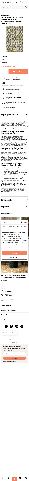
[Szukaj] (26, 7)
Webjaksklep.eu (17, 337)
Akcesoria (19, 11)
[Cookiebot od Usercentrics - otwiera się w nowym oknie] (20, 222)
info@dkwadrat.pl (9, 299)
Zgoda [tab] (4, 226)
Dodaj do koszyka (18, 71)
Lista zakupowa (20, 1)
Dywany (25, 11)
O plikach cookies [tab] (22, 226)
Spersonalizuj (14, 257)
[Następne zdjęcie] (26, 39)
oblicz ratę (13, 107)
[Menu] (14, 479)
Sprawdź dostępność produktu (13, 89)
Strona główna (11, 11)
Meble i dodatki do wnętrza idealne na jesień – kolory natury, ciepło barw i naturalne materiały (14, 276)
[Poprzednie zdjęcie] (3, 39)
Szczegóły (6, 199)
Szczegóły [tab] (12, 226)
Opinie (5, 206)
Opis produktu (9, 114)
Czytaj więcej (4, 280)
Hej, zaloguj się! (16, 2)
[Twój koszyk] (22, 2)
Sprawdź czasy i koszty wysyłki (13, 79)
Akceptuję (14, 253)
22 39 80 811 (19, 102)
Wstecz (3, 12)
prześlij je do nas (9, 98)
